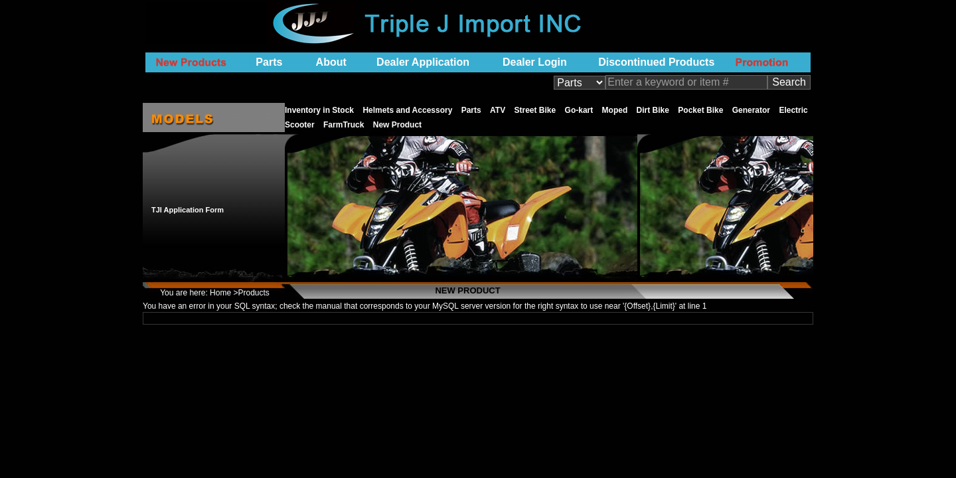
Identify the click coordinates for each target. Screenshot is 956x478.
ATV (497, 110)
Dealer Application (422, 62)
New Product (397, 124)
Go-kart (579, 110)
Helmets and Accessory (407, 110)
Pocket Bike (700, 110)
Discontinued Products (656, 62)
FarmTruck (343, 124)
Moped (615, 110)
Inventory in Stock (319, 110)
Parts (269, 62)
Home (220, 292)
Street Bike (535, 110)
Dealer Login (535, 62)
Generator (751, 110)
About (331, 62)
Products (253, 292)
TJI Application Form (187, 210)
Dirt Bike (653, 110)
